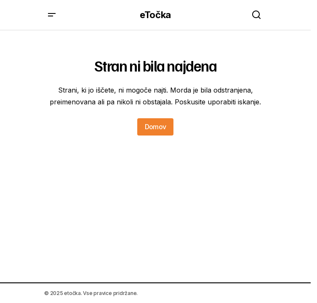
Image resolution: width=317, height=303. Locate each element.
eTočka (155, 14)
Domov (155, 126)
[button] (52, 15)
